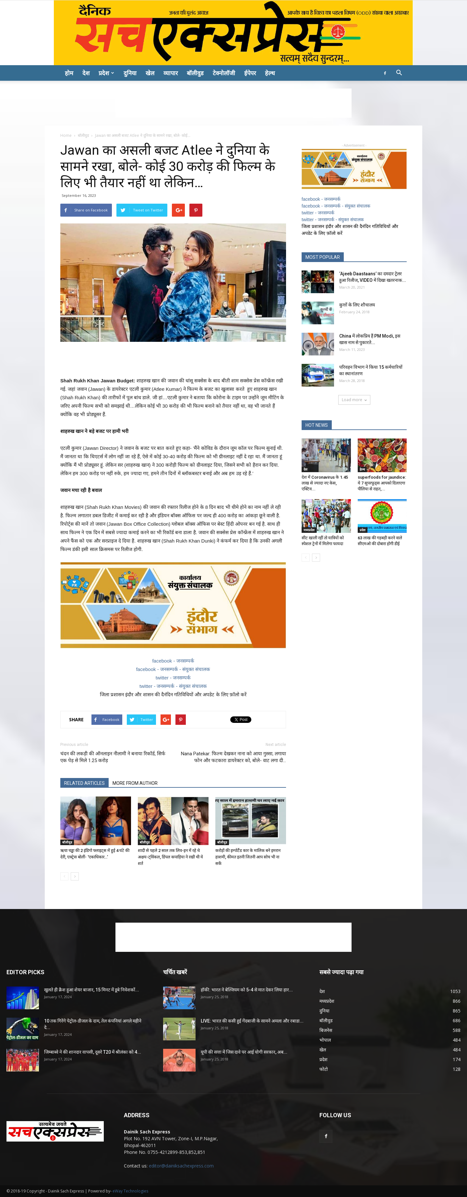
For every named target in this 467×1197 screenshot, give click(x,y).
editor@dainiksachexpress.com (181, 1166)
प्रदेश (106, 73)
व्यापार (170, 73)
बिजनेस (325, 1030)
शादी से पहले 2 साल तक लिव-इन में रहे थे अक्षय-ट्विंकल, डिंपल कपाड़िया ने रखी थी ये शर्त (170, 857)
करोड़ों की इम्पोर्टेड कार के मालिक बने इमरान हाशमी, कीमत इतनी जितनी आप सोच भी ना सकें (248, 857)
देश (86, 73)
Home (66, 135)
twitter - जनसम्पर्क (173, 677)
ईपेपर (250, 73)
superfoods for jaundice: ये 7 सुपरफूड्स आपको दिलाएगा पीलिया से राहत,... (382, 483)
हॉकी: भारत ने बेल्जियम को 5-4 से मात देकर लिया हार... (247, 989)
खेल (150, 73)
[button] (399, 73)
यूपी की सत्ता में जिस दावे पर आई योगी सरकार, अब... (244, 1052)
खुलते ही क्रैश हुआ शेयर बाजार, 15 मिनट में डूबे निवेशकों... (91, 989)
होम (69, 73)
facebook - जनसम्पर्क (173, 661)
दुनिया (130, 73)
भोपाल (325, 1040)
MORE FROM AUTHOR (135, 783)
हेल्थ (270, 73)
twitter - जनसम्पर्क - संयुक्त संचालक (173, 686)
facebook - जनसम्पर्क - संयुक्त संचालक (173, 669)
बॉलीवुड (195, 73)
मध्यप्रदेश (309, 530)
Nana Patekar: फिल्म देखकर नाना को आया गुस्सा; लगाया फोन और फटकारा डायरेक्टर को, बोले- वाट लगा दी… (233, 757)
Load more (354, 399)
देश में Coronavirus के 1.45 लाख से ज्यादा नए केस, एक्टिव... (325, 483)
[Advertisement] (233, 103)
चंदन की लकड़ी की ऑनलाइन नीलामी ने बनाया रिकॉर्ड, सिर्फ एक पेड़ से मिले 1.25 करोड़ (112, 757)
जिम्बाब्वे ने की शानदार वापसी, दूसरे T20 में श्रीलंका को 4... (92, 1052)
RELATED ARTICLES (84, 783)
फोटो (323, 1069)
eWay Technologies (130, 1191)
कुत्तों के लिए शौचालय (357, 304)
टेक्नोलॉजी (224, 73)
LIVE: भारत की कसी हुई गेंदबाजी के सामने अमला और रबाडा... (252, 1020)
